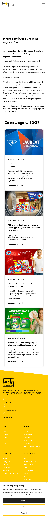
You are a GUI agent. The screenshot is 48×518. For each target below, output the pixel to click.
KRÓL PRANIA (28, 465)
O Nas (5, 431)
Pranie (26, 431)
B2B (25, 459)
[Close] (46, 482)
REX (25, 477)
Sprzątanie (28, 434)
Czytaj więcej (15, 186)
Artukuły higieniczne (32, 446)
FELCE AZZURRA (29, 471)
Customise (24, 507)
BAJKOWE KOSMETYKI (31, 462)
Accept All (24, 501)
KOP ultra (27, 480)
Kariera (5, 440)
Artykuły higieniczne (11, 474)
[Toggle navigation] (43, 4)
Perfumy (27, 443)
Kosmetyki (28, 440)
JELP (25, 468)
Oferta (5, 434)
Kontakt (6, 443)
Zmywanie (28, 437)
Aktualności (7, 437)
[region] (24, 500)
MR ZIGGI (27, 474)
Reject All (24, 513)
